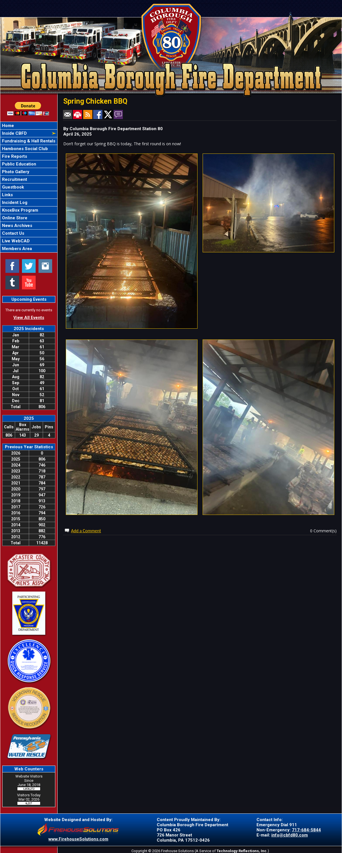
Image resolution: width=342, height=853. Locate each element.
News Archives (16, 225)
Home (7, 125)
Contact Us (12, 233)
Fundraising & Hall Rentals (28, 141)
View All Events (28, 317)
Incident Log (14, 202)
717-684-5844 (306, 829)
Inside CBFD (14, 133)
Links (7, 194)
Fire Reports (14, 156)
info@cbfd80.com (289, 835)
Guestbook (12, 187)
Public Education (18, 164)
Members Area (16, 248)
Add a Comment (86, 530)
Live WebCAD (15, 241)
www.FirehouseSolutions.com (78, 839)
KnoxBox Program (19, 210)
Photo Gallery (15, 171)
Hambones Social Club (24, 148)
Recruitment (14, 179)
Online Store (14, 217)
